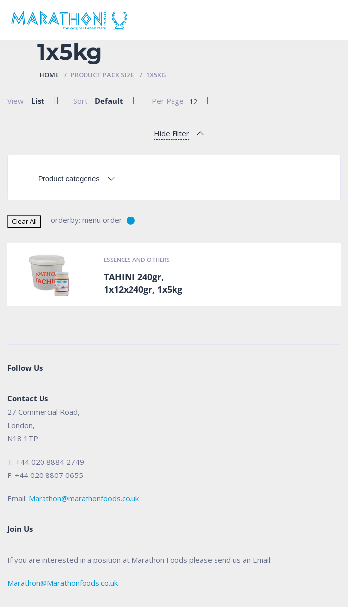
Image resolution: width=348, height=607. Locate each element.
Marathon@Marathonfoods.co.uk (62, 583)
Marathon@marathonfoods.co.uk (84, 498)
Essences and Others (137, 260)
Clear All (24, 221)
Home (49, 74)
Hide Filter (171, 133)
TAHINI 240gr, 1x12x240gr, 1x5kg (143, 283)
